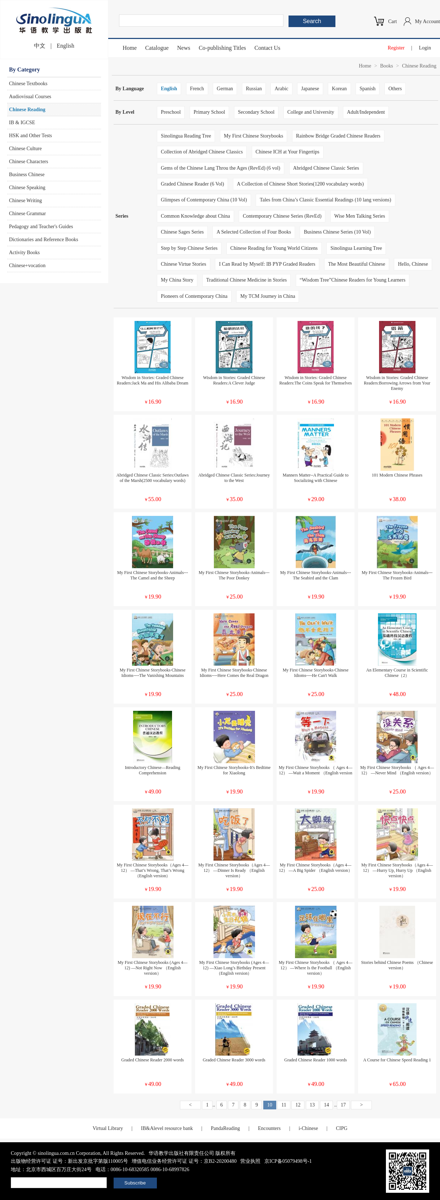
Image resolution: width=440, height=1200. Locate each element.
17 (343, 1105)
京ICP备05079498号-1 (288, 1161)
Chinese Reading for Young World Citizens (274, 248)
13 (312, 1105)
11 (283, 1105)
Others (395, 88)
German (225, 88)
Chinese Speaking (27, 187)
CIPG (341, 1128)
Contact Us (268, 48)
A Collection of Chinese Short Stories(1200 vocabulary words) (300, 184)
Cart (392, 21)
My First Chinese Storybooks (253, 136)
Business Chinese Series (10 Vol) (337, 232)
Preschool (171, 112)
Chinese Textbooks (28, 83)
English (65, 46)
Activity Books (24, 252)
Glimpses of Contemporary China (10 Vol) (204, 200)
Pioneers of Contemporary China (194, 296)
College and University (310, 112)
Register (396, 48)
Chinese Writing (25, 200)
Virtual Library (108, 1128)
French (197, 88)
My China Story (177, 280)
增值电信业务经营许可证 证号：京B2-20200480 (184, 1161)
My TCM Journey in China (267, 296)
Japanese (310, 88)
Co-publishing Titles (222, 48)
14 (326, 1105)
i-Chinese (308, 1128)
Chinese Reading (27, 109)
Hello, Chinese (413, 264)
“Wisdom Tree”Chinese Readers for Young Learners (352, 280)
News (183, 48)
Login (425, 48)
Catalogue (157, 48)
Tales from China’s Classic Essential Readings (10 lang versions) (325, 200)
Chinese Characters (28, 161)
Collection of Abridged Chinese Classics (202, 152)
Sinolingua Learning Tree (356, 248)
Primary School (209, 112)
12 (297, 1105)
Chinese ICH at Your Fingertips (288, 152)
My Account (427, 21)
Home (130, 48)
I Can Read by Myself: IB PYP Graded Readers (267, 264)
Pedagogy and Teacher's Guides (41, 226)
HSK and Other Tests (30, 135)
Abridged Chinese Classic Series (326, 168)
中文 (39, 46)
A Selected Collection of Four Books (253, 232)
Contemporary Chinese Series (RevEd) (282, 216)
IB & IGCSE (22, 122)
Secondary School (256, 112)
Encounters (269, 1128)
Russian (254, 88)
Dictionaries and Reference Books (43, 239)
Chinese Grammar (27, 213)
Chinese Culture (25, 148)
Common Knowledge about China (195, 216)
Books (386, 66)
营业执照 (250, 1161)
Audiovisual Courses (30, 96)
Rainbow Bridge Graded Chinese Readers (338, 136)
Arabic (281, 88)
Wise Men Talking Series (359, 216)
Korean (339, 88)
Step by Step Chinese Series (189, 248)
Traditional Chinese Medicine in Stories (246, 280)
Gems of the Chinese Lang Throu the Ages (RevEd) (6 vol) (220, 168)
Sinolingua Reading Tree (186, 136)
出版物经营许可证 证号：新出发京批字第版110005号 (69, 1161)
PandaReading (225, 1128)
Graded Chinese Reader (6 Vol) (192, 184)
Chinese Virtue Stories (183, 264)
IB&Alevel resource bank (167, 1128)
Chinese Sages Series (182, 232)
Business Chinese (26, 174)
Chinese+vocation (27, 265)
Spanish (367, 88)
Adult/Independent (366, 112)
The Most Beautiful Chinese (356, 264)
